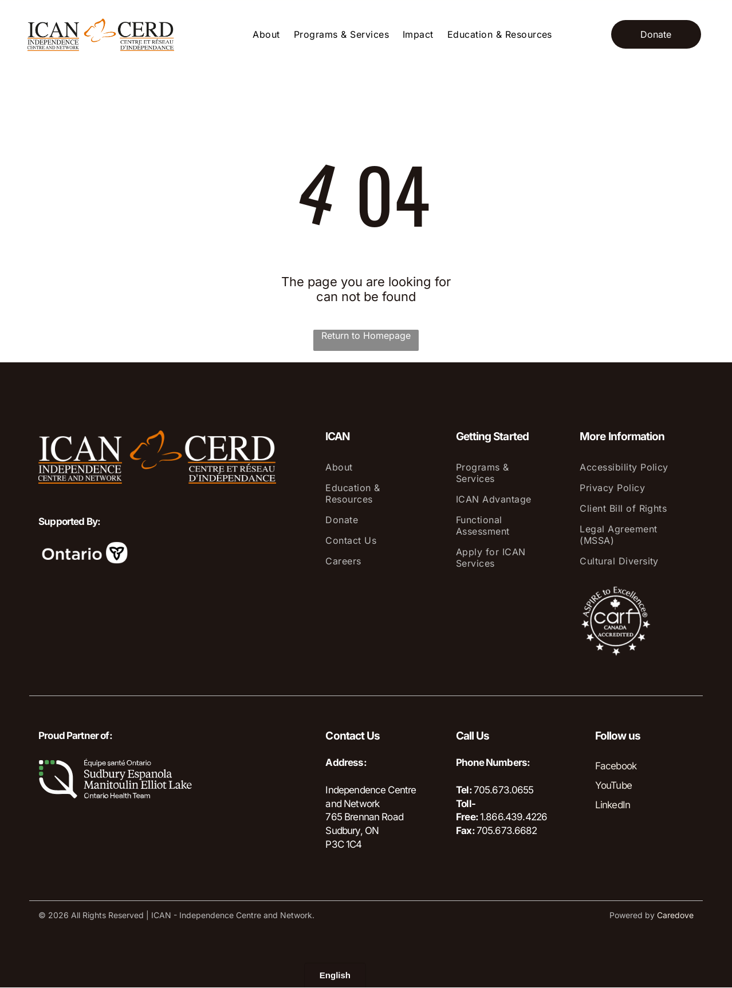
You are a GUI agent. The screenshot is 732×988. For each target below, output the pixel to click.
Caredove (675, 915)
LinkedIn (612, 805)
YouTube (613, 785)
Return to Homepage (366, 335)
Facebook (615, 766)
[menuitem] (266, 34)
